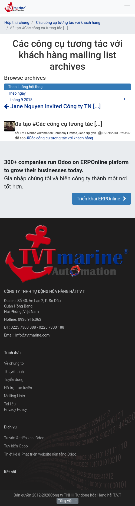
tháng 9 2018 (68, 99)
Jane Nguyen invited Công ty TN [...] (52, 106)
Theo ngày (17, 93)
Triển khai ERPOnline (101, 198)
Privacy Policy (15, 409)
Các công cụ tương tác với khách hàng (68, 22)
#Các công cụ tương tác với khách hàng (60, 138)
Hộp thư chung (16, 22)
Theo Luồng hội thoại (26, 87)
